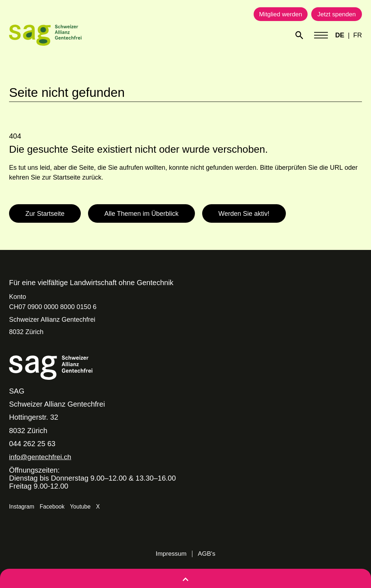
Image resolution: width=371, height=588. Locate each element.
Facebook (53, 506)
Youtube (81, 506)
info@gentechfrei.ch (41, 457)
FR (357, 35)
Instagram (22, 506)
